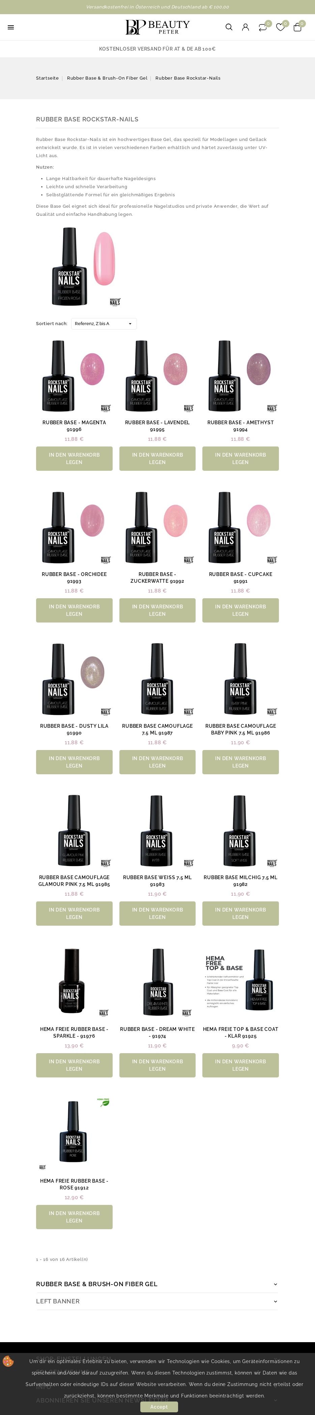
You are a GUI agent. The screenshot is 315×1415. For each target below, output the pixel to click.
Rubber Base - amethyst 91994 (240, 426)
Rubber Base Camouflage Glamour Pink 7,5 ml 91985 (74, 881)
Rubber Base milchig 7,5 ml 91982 (241, 881)
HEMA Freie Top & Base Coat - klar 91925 (241, 1033)
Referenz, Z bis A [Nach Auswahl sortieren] (104, 322)
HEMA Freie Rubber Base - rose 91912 (74, 1184)
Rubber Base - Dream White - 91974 (157, 1033)
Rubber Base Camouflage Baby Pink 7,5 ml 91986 (240, 729)
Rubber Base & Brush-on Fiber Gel (97, 1284)
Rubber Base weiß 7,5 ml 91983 (157, 881)
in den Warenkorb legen (74, 458)
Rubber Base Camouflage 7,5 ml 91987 (157, 729)
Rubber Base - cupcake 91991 (241, 578)
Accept (159, 1407)
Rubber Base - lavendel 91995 (157, 426)
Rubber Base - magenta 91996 (74, 426)
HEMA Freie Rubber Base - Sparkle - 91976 (74, 1033)
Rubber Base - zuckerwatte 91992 (157, 578)
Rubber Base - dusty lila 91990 (74, 729)
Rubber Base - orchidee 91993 (74, 578)
